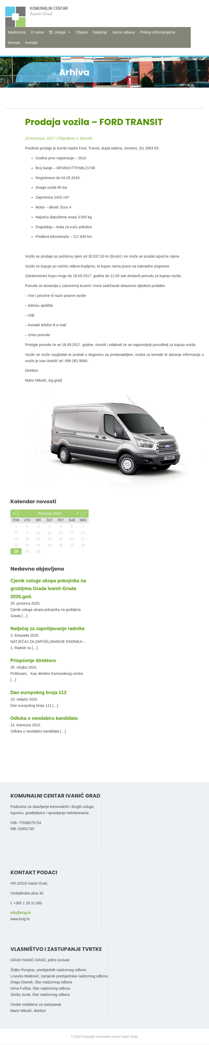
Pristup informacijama (157, 32)
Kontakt (31, 43)
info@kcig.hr (20, 913)
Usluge (60, 32)
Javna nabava (123, 32)
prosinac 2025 (49, 513)
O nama (37, 32)
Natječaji (100, 32)
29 (16, 551)
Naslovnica (17, 32)
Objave (82, 32)
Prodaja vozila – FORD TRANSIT (94, 122)
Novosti (14, 43)
